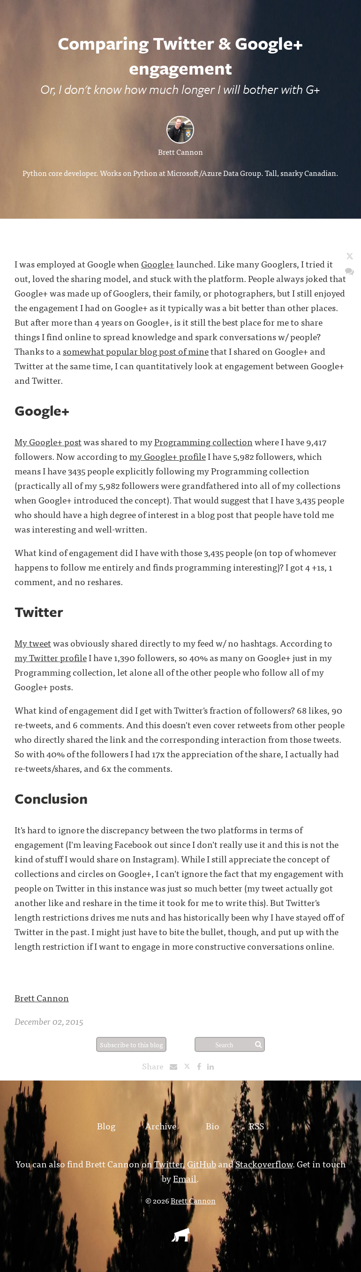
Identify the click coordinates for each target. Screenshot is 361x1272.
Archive (160, 1125)
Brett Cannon (180, 151)
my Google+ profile (167, 456)
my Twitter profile (51, 657)
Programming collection (203, 441)
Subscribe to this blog (131, 1044)
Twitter (168, 1163)
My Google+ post (48, 441)
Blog (106, 1125)
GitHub (201, 1163)
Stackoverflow (264, 1163)
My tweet (33, 642)
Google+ (157, 263)
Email (184, 1178)
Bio (212, 1125)
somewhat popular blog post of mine (136, 350)
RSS (256, 1125)
